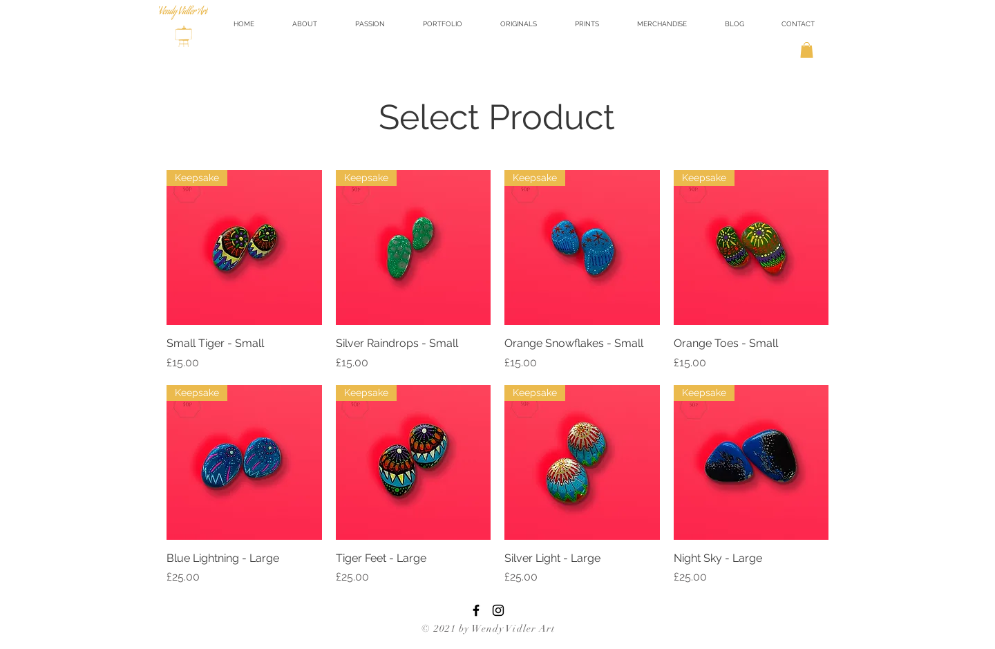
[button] (518, 24)
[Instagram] (498, 610)
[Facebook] (476, 610)
